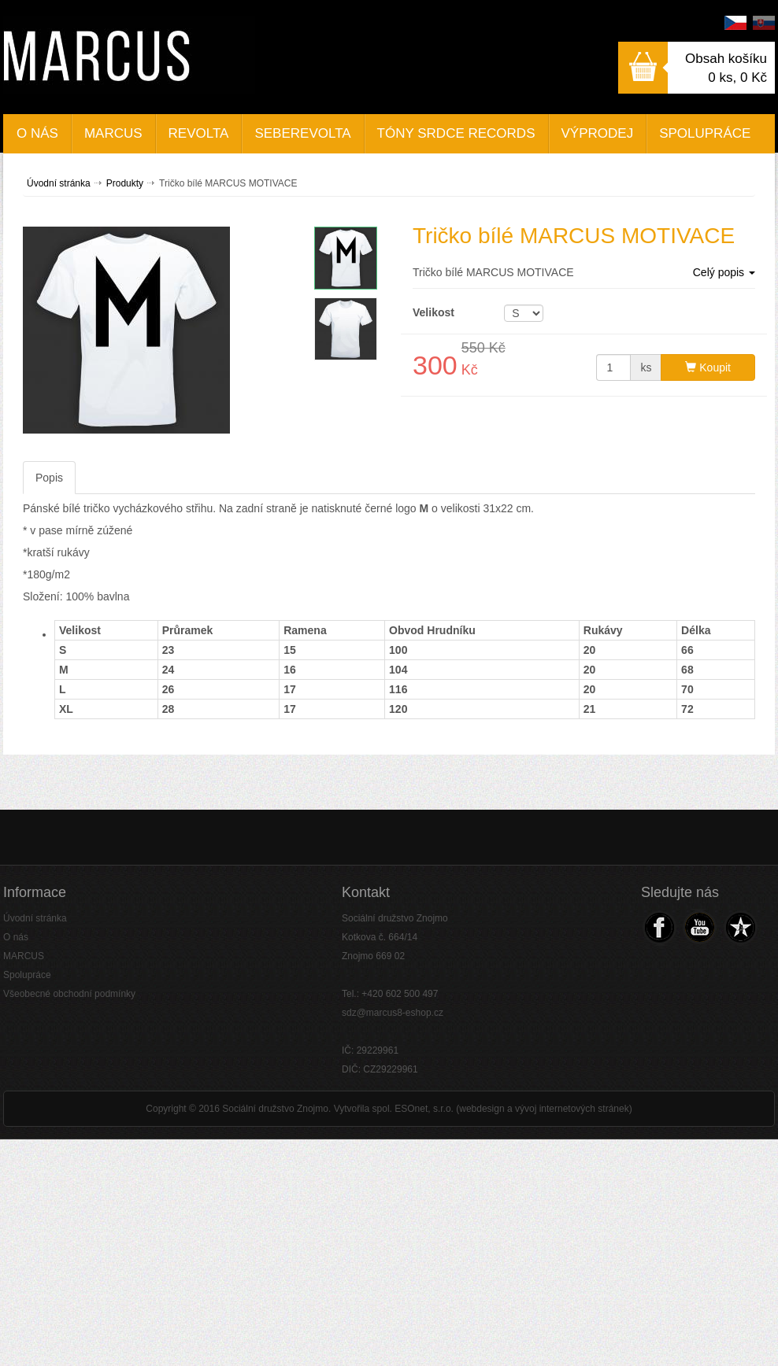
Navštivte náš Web (739, 927)
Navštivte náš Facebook (659, 927)
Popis (49, 477)
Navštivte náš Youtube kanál (698, 927)
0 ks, (737, 77)
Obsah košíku (726, 58)
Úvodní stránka (59, 183)
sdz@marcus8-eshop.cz (392, 1012)
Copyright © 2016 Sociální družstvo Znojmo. (238, 1108)
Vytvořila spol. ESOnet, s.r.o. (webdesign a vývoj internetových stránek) (483, 1108)
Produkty (124, 183)
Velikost (433, 312)
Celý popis (724, 272)
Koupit (708, 367)
